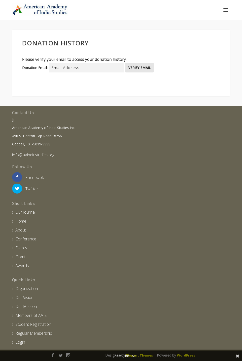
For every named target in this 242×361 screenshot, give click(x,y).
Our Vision (24, 297)
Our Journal (25, 212)
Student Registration (33, 324)
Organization (26, 288)
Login (20, 342)
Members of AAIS (31, 315)
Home (20, 221)
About (20, 230)
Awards (22, 265)
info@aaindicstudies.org (33, 155)
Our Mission (26, 306)
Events (21, 248)
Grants (21, 257)
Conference (25, 239)
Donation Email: (35, 67)
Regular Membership (33, 333)
